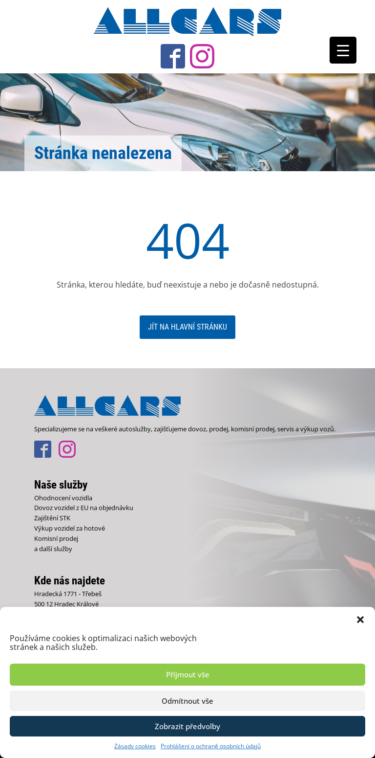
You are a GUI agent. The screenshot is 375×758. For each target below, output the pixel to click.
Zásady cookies (135, 746)
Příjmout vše (187, 674)
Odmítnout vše (187, 701)
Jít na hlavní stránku (187, 327)
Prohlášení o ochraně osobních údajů (211, 746)
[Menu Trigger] (343, 50)
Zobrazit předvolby (187, 726)
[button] (360, 619)
